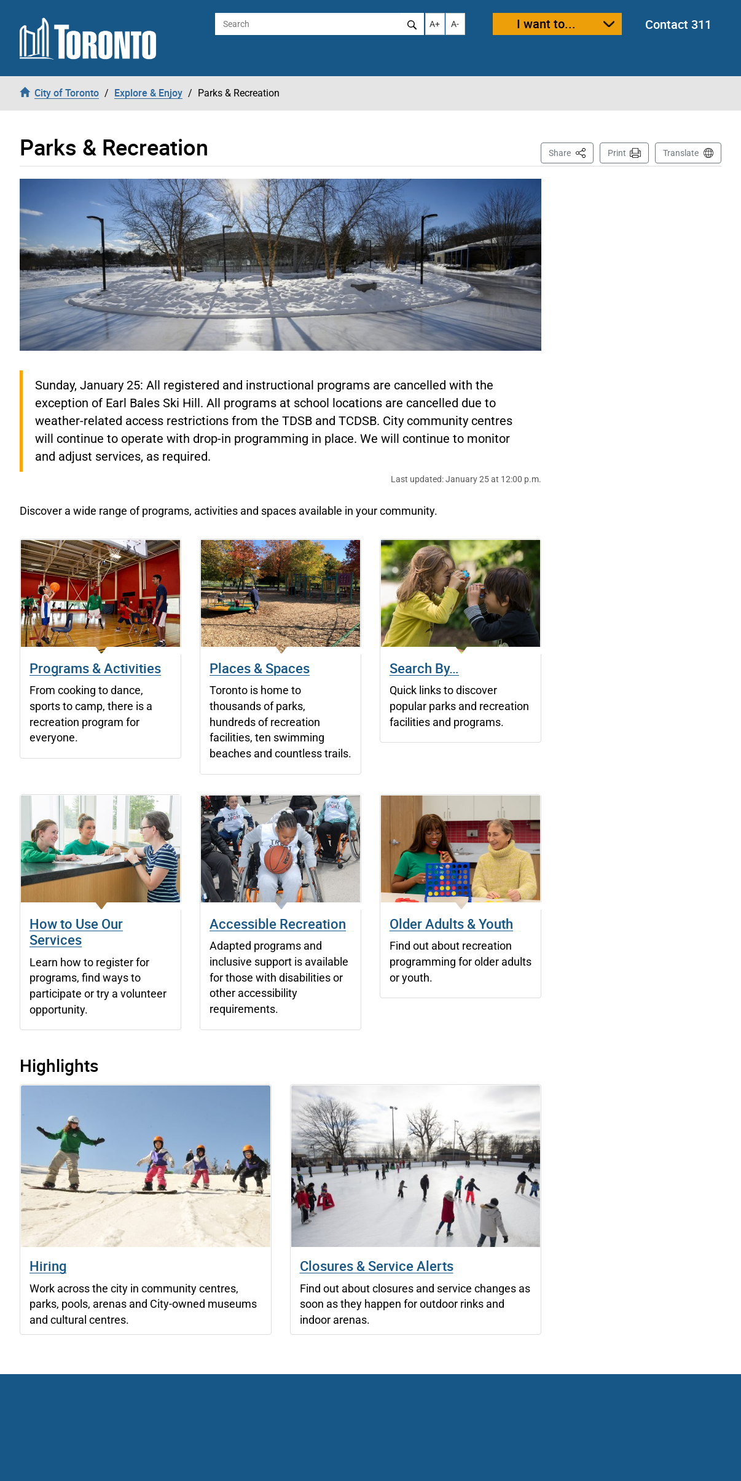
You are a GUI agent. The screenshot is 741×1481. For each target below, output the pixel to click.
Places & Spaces (260, 668)
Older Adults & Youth (451, 923)
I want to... (546, 23)
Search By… (424, 668)
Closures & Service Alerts (376, 1266)
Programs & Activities (95, 668)
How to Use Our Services (76, 931)
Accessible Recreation (278, 923)
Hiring (47, 1266)
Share (571, 152)
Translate (681, 153)
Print (617, 153)
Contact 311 (678, 24)
